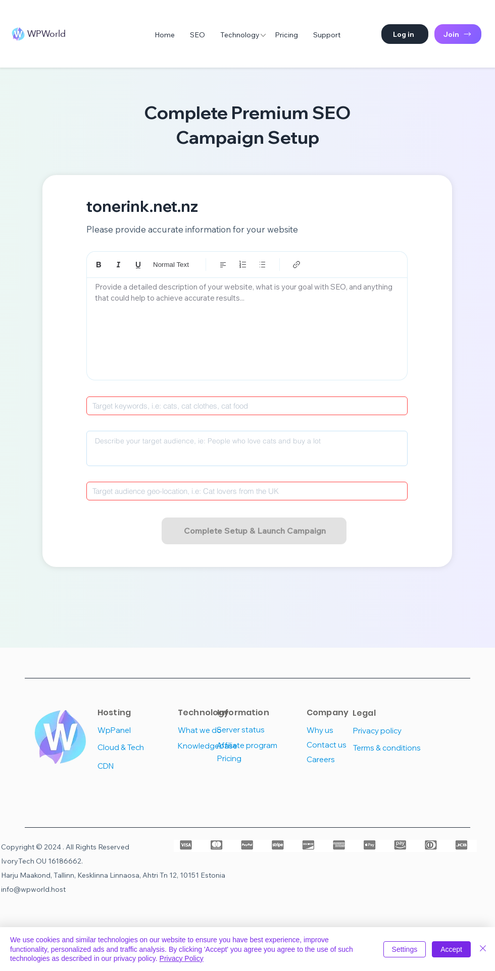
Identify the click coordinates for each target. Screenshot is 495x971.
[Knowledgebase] (214, 746)
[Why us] (343, 730)
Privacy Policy (182, 958)
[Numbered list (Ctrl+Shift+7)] (242, 264)
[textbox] (247, 326)
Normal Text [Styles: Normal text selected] (171, 264)
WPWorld (46, 33)
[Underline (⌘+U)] (138, 264)
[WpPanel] (133, 730)
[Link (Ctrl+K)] (296, 264)
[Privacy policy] (387, 730)
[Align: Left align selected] (223, 264)
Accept (451, 949)
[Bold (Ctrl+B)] (98, 264)
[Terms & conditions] (389, 748)
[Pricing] (253, 758)
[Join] (457, 34)
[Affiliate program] (253, 745)
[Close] (483, 949)
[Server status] (253, 729)
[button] (404, 34)
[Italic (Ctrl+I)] (118, 264)
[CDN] (133, 766)
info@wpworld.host (33, 889)
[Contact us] (343, 745)
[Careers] (343, 759)
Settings (405, 949)
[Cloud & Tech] (133, 747)
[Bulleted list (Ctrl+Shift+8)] (262, 264)
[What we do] (214, 730)
